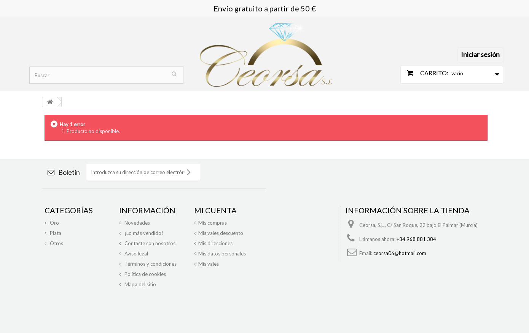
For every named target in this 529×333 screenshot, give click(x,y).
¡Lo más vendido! (143, 233)
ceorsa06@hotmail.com (399, 253)
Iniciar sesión (480, 54)
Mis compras (212, 223)
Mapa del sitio (139, 284)
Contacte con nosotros (149, 243)
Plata (55, 233)
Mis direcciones (215, 243)
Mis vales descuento (220, 233)
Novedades (136, 223)
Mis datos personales (222, 254)
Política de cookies (144, 274)
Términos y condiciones (150, 264)
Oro (54, 223)
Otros (56, 243)
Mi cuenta (215, 210)
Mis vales (208, 264)
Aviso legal (135, 254)
